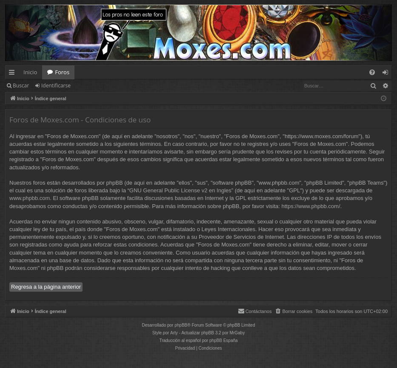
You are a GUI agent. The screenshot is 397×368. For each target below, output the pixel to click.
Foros (62, 72)
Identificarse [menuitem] (387, 73)
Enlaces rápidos (13, 73)
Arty (174, 332)
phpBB (180, 325)
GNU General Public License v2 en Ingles (180, 190)
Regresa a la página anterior (46, 287)
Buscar (21, 85)
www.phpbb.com (29, 198)
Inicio (30, 72)
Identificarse (56, 85)
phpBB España (223, 340)
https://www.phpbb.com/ (311, 206)
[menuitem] (372, 72)
